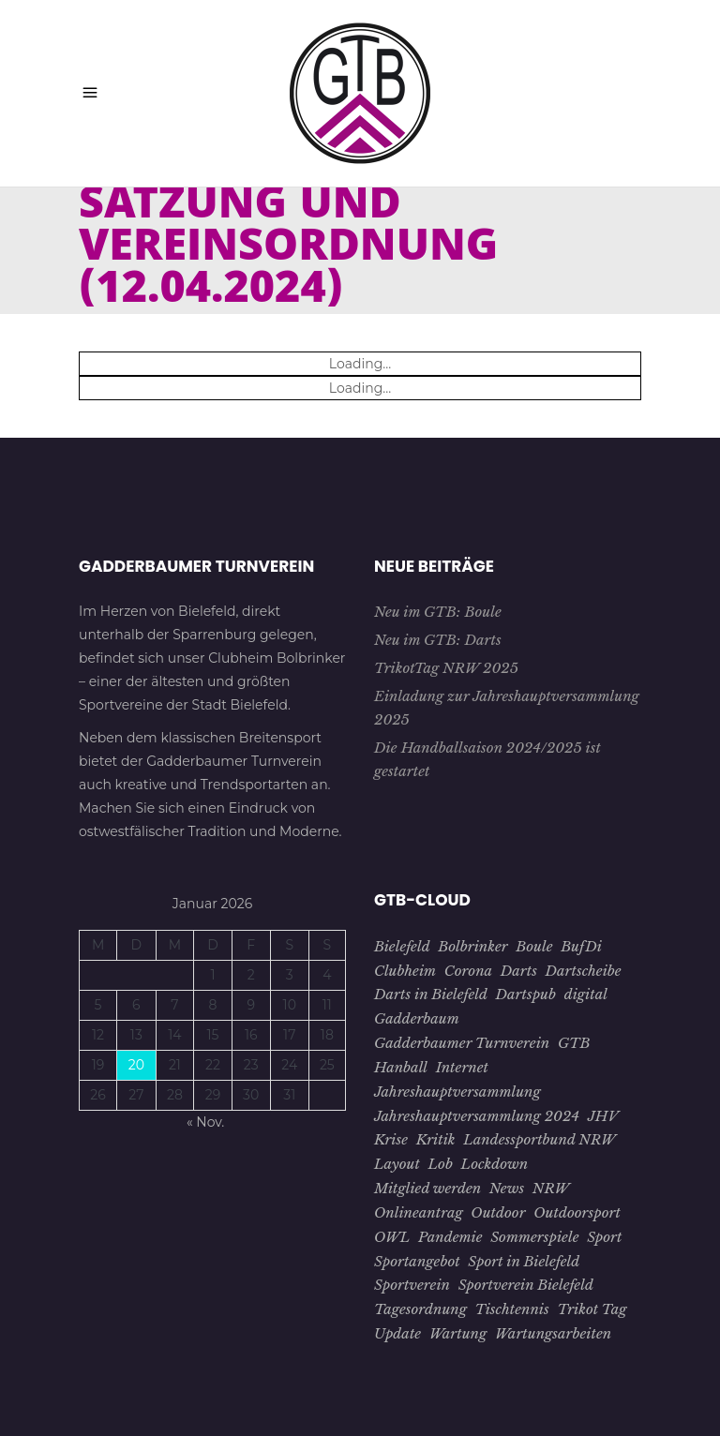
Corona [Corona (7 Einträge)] (468, 971)
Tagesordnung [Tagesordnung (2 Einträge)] (420, 1309)
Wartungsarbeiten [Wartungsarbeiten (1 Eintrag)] (553, 1333)
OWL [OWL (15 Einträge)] (392, 1237)
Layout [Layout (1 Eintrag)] (397, 1164)
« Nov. (205, 1122)
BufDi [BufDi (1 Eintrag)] (581, 946)
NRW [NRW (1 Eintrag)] (551, 1188)
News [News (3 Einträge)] (506, 1188)
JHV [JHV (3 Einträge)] (603, 1116)
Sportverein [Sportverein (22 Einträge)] (412, 1285)
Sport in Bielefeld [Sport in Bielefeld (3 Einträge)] (523, 1261)
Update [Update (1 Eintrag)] (397, 1333)
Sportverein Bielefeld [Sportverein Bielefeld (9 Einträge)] (525, 1285)
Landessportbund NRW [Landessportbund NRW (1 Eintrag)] (539, 1139)
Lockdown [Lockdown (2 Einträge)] (495, 1164)
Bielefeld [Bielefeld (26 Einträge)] (402, 946)
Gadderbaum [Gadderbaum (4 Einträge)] (416, 1018)
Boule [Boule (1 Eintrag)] (534, 946)
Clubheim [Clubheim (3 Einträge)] (405, 971)
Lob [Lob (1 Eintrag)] (440, 1164)
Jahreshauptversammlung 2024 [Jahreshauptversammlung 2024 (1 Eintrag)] (476, 1116)
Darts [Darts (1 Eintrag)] (519, 971)
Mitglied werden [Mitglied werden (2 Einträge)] (427, 1188)
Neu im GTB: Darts (438, 640)
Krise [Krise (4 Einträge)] (391, 1139)
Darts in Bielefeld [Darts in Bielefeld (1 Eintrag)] (431, 994)
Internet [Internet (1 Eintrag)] (462, 1067)
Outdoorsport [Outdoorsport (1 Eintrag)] (577, 1212)
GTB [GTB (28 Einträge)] (574, 1043)
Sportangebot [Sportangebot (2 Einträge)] (417, 1261)
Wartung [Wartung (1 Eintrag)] (458, 1333)
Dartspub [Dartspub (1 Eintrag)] (526, 994)
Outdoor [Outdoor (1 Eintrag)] (498, 1212)
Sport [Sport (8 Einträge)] (604, 1237)
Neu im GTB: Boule (438, 612)
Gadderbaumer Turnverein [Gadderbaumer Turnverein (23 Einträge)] (461, 1043)
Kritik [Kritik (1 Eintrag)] (436, 1139)
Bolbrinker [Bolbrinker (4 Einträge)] (472, 946)
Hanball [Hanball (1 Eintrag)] (401, 1067)
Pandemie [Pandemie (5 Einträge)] (450, 1237)
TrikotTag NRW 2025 (446, 668)
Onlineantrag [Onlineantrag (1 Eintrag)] (418, 1212)
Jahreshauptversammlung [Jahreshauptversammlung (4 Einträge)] (457, 1091)
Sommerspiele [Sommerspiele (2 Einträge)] (534, 1237)
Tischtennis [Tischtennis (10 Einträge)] (512, 1309)
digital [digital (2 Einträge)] (586, 994)
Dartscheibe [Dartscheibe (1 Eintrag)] (584, 971)
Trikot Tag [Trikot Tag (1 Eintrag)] (591, 1309)
